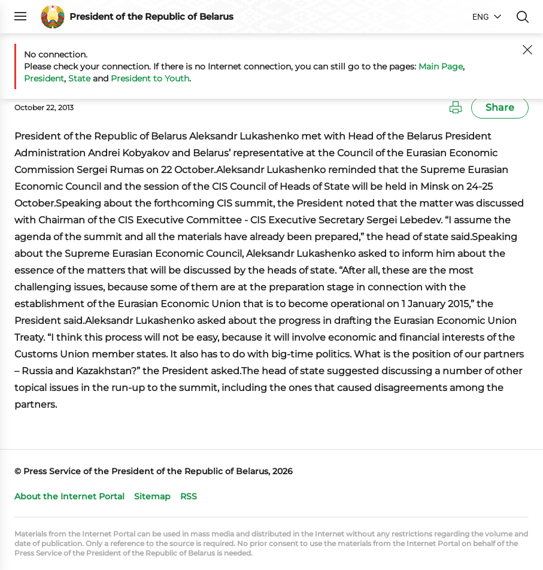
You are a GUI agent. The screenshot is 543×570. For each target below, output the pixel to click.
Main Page (440, 66)
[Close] (527, 50)
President (44, 78)
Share (500, 107)
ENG (480, 17)
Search (523, 17)
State (79, 78)
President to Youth (150, 78)
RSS (188, 496)
